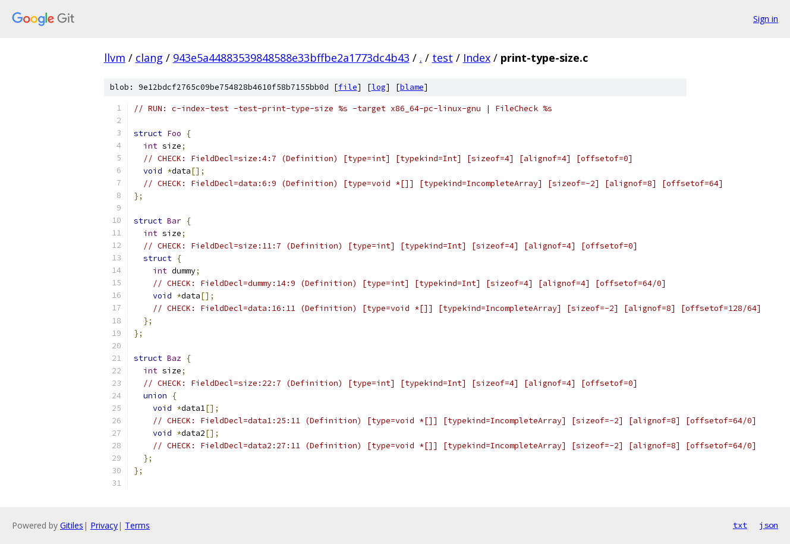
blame (412, 87)
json (768, 525)
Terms (137, 525)
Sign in (765, 18)
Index (476, 58)
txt (740, 525)
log (379, 87)
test (442, 58)
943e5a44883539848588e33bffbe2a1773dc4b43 (291, 58)
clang (149, 58)
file (347, 87)
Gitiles (71, 525)
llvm (114, 58)
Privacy (104, 525)
